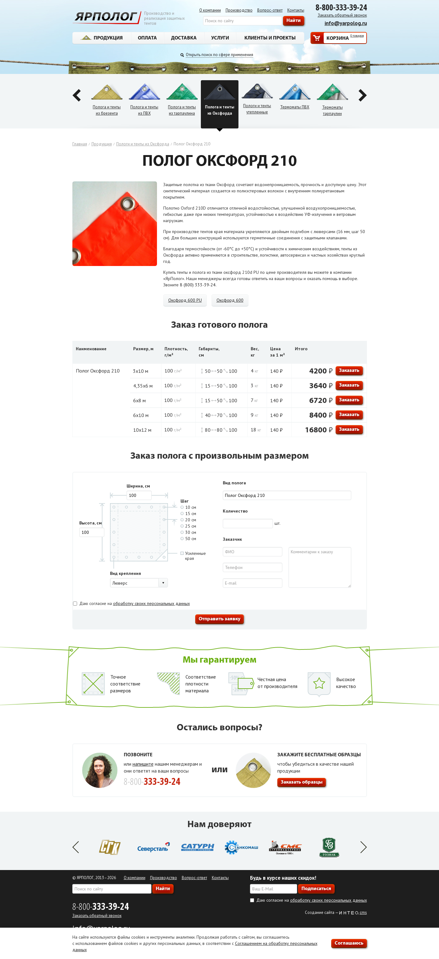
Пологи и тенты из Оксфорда (142, 144)
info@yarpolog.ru (346, 23)
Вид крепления (125, 573)
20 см (188, 519)
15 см (188, 513)
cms (363, 912)
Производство (239, 10)
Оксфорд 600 (230, 300)
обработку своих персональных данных (151, 603)
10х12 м (142, 430)
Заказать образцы (301, 782)
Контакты (295, 10)
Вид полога (234, 483)
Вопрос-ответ (270, 10)
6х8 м (139, 400)
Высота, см (90, 523)
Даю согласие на (134, 603)
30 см (188, 532)
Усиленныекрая (193, 556)
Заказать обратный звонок (342, 15)
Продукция (101, 37)
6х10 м (141, 415)
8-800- (100, 906)
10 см (188, 507)
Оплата (147, 37)
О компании (210, 10)
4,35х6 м (143, 386)
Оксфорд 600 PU (185, 300)
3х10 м (140, 371)
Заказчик (232, 539)
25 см (188, 526)
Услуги (220, 37)
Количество (235, 511)
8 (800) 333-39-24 (198, 285)
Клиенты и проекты (270, 37)
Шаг (184, 501)
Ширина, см (138, 486)
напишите (143, 764)
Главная (79, 144)
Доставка (184, 37)
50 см (188, 538)
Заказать (349, 370)
